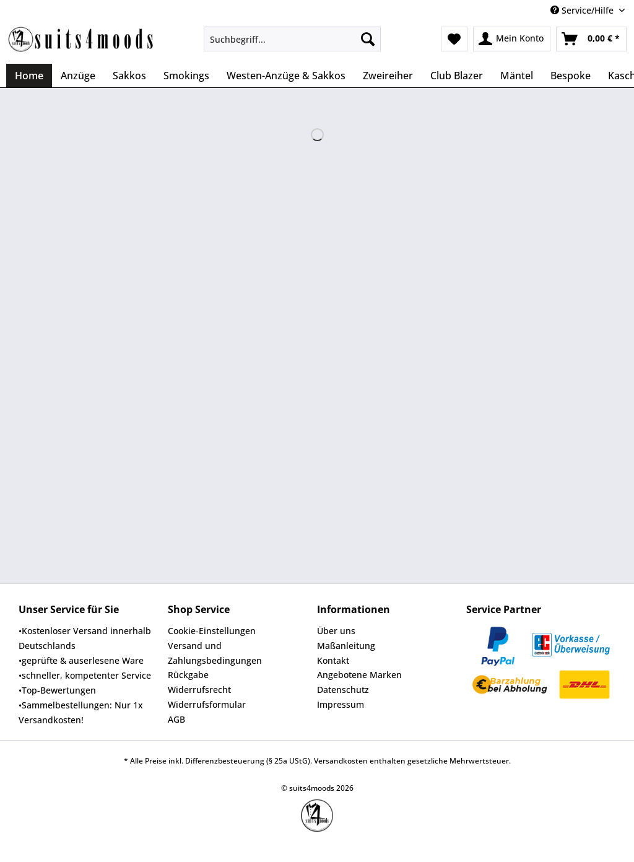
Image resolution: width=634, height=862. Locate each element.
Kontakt (333, 660)
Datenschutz (343, 689)
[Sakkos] (129, 75)
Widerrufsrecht (199, 689)
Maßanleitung (346, 645)
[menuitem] (292, 45)
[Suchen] (368, 39)
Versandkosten (341, 760)
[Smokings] (186, 75)
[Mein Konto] (511, 39)
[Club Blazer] (457, 75)
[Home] (29, 75)
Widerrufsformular (207, 704)
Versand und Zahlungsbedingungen (215, 653)
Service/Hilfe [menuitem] (583, 10)
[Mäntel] (517, 75)
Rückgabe (188, 675)
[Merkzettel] (454, 39)
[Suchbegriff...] (292, 39)
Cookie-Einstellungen (212, 631)
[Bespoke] (570, 75)
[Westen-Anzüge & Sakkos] (286, 75)
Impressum (340, 704)
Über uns (336, 631)
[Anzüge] (78, 75)
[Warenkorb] (591, 39)
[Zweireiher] (388, 75)
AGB (176, 719)
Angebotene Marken (359, 675)
